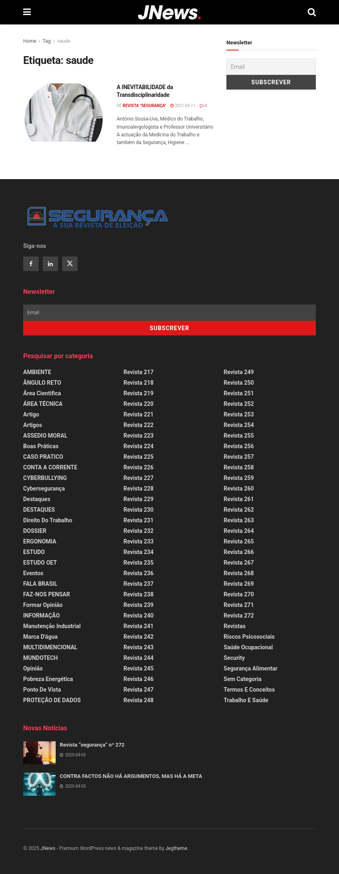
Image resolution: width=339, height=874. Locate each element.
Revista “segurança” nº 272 (92, 745)
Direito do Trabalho (47, 520)
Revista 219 (139, 393)
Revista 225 (139, 456)
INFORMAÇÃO (41, 615)
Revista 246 (139, 679)
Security (234, 658)
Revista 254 (239, 425)
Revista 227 (139, 478)
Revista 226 (139, 467)
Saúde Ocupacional (248, 647)
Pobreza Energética (48, 679)
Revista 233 (139, 541)
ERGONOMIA (39, 541)
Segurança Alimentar (250, 668)
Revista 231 (139, 520)
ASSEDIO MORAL (45, 435)
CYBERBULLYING (45, 478)
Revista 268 (239, 573)
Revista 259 (239, 478)
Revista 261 (239, 499)
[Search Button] (312, 12)
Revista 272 (239, 615)
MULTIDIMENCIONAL (50, 647)
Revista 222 (139, 425)
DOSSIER (34, 531)
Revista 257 (239, 456)
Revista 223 (139, 435)
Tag (47, 41)
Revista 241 (139, 626)
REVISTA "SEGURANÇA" (144, 105)
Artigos (32, 425)
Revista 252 (239, 404)
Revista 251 (239, 393)
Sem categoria (242, 679)
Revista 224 (139, 446)
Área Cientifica (42, 393)
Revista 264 (239, 531)
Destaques (36, 499)
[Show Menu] (27, 12)
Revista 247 (139, 689)
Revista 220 (139, 404)
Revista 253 (239, 414)
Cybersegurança (44, 488)
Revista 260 (239, 488)
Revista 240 (139, 615)
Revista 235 (139, 562)
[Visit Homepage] (169, 12)
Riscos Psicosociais (249, 636)
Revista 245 (139, 668)
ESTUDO (34, 552)
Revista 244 (139, 658)
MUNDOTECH (40, 658)
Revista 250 (239, 382)
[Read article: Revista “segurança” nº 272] (39, 752)
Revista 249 (239, 372)
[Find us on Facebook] (31, 263)
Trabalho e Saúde (246, 700)
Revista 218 (139, 382)
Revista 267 (239, 562)
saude (63, 41)
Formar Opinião (43, 605)
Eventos (33, 573)
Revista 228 (139, 488)
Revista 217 (139, 372)
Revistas (235, 626)
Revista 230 (139, 509)
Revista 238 (139, 594)
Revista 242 (139, 636)
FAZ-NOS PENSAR (46, 594)
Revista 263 (239, 520)
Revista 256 (239, 446)
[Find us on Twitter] (70, 263)
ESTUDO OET (40, 562)
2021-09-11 (183, 105)
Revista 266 (239, 552)
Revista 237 (139, 583)
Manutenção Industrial (51, 626)
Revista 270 (239, 594)
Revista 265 (239, 541)
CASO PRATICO (43, 456)
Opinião (33, 668)
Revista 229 (139, 499)
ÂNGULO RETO (42, 382)
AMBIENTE (37, 372)
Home (29, 41)
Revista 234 (139, 552)
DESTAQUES (39, 509)
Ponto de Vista (42, 689)
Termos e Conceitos (249, 689)
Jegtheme (176, 848)
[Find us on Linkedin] (50, 263)
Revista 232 (139, 531)
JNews (47, 848)
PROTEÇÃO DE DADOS (52, 700)
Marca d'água (40, 636)
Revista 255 (239, 435)
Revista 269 (239, 583)
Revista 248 (139, 700)
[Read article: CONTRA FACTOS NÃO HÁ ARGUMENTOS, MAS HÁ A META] (39, 784)
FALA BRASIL (40, 583)
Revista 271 (239, 605)
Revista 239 (139, 605)
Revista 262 (239, 509)
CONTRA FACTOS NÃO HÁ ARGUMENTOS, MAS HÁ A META (131, 776)
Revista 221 (139, 414)
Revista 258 (239, 467)
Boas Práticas (41, 446)
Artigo (31, 414)
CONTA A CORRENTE (50, 467)
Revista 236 (139, 573)
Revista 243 (139, 647)
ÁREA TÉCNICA (43, 404)
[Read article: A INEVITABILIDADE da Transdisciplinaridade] (63, 112)
